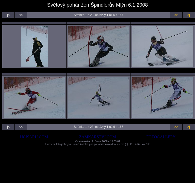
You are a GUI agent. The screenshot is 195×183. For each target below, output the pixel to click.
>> (176, 15)
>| (188, 15)
